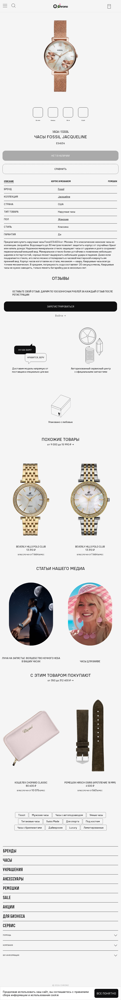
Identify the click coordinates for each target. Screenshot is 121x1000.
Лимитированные (94, 827)
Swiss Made (52, 821)
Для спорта (72, 821)
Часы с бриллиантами (29, 827)
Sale (7, 897)
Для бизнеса (14, 916)
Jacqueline (64, 196)
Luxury (73, 827)
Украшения (13, 869)
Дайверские (55, 827)
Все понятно (106, 993)
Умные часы (96, 815)
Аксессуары (13, 878)
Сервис (9, 925)
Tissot (21, 815)
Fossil (61, 189)
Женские (63, 219)
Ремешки (11, 888)
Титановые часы (30, 821)
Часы (7, 860)
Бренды (9, 850)
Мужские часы (40, 815)
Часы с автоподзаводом (69, 815)
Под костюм (93, 821)
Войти (59, 315)
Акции (9, 906)
